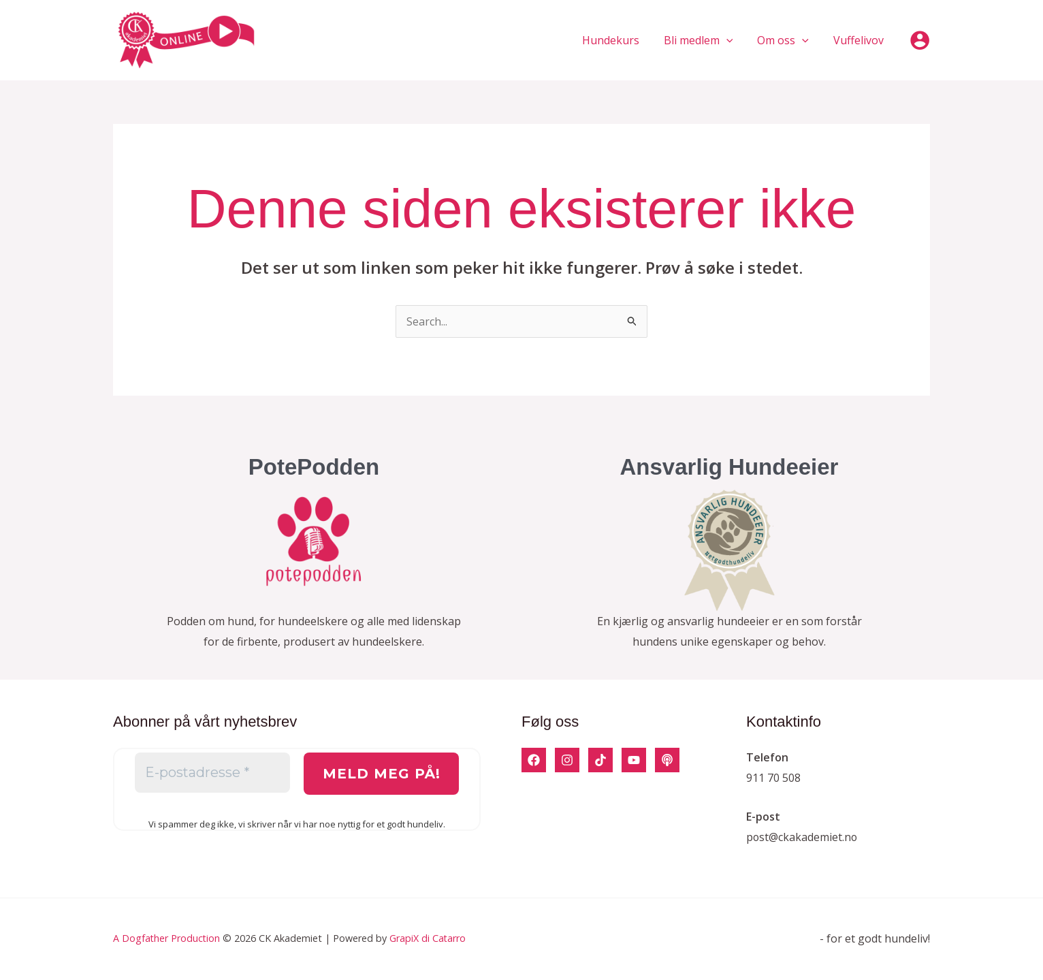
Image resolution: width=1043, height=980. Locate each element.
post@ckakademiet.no (802, 836)
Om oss (787, 40)
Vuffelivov (860, 40)
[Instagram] (567, 760)
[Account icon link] (920, 40)
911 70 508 (773, 777)
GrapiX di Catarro (429, 938)
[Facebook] (534, 760)
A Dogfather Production (167, 938)
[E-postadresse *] (212, 773)
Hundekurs (620, 40)
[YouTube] (634, 760)
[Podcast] (667, 760)
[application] (733, 40)
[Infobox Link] (314, 559)
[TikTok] (600, 760)
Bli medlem (705, 40)
